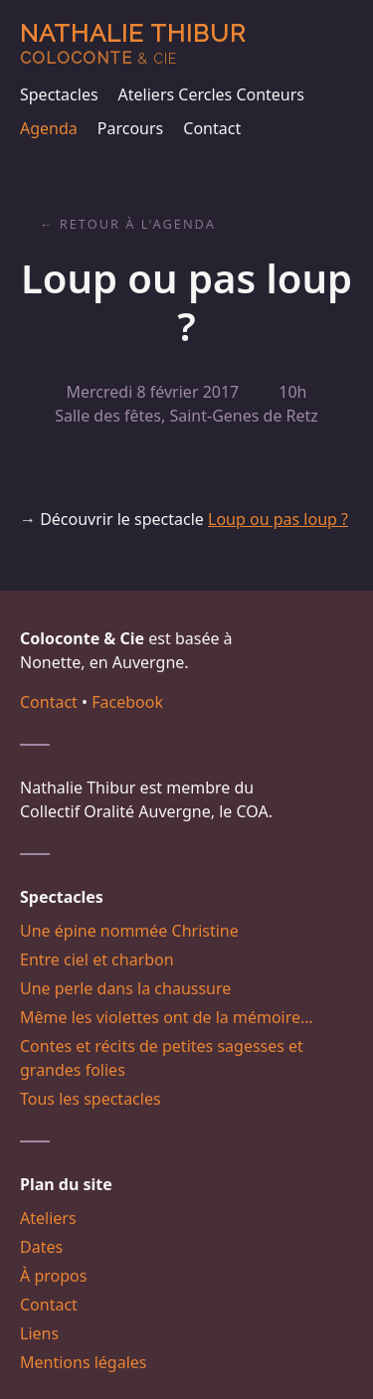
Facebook (127, 702)
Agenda (49, 128)
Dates (41, 1247)
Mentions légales (83, 1362)
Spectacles (59, 94)
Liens (39, 1333)
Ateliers (48, 1218)
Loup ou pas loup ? (278, 519)
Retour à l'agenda (138, 224)
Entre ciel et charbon (97, 959)
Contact (212, 128)
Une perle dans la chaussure (125, 988)
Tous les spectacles (90, 1099)
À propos (53, 1276)
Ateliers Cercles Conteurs (211, 94)
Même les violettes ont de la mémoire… (166, 1017)
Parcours (130, 128)
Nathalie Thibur (133, 43)
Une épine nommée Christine (129, 931)
